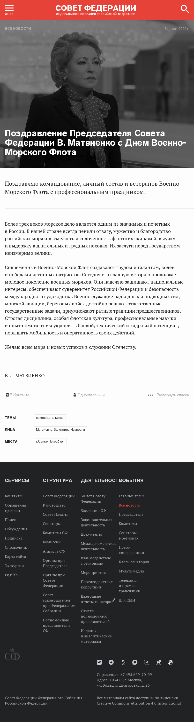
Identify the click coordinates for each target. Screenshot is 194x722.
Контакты (13, 495)
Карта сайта (15, 556)
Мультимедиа (131, 571)
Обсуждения (16, 528)
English (11, 574)
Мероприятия (93, 572)
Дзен (111, 662)
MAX (134, 662)
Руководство (54, 505)
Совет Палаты (55, 514)
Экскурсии (14, 565)
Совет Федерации (59, 495)
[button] (9, 10)
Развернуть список (173, 394)
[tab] (97, 395)
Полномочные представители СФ (56, 625)
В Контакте (19, 394)
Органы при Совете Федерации (54, 580)
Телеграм (146, 662)
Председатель (131, 514)
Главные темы (131, 495)
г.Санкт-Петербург (50, 441)
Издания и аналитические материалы (96, 636)
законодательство (50, 417)
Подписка (13, 538)
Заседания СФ (93, 510)
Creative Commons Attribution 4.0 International (139, 703)
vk (99, 662)
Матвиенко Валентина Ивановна (60, 429)
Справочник (16, 547)
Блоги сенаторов (134, 561)
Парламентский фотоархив (170, 662)
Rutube (158, 662)
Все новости (18, 28)
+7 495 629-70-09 (136, 674)
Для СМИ (127, 600)
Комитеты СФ (55, 532)
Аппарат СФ (54, 551)
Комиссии (52, 542)
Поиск (10, 519)
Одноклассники (91, 394)
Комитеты (128, 523)
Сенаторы (52, 523)
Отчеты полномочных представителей (95, 616)
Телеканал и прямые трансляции (129, 585)
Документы (91, 534)
